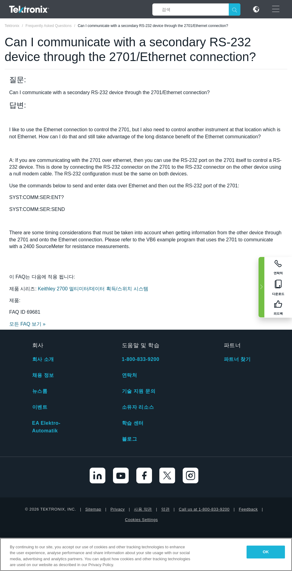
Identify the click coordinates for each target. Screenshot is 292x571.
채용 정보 (43, 375)
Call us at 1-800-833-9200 (204, 509)
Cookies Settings (141, 519)
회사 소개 (43, 359)
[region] (146, 554)
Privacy (118, 509)
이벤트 (40, 407)
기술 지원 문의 (139, 391)
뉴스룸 (40, 391)
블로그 (129, 439)
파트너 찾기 (237, 359)
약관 (165, 509)
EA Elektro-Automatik (46, 426)
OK (266, 552)
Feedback (248, 509)
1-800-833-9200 (140, 359)
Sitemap (93, 509)
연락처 (129, 375)
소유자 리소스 (138, 407)
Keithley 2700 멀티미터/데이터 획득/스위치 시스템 (93, 288)
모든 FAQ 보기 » (27, 324)
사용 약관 (143, 509)
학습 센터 (133, 423)
